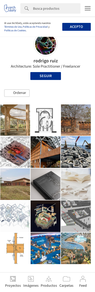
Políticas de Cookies (15, 30)
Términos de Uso (13, 27)
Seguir (46, 76)
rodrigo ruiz (46, 61)
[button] (17, 93)
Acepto (76, 26)
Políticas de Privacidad (35, 27)
